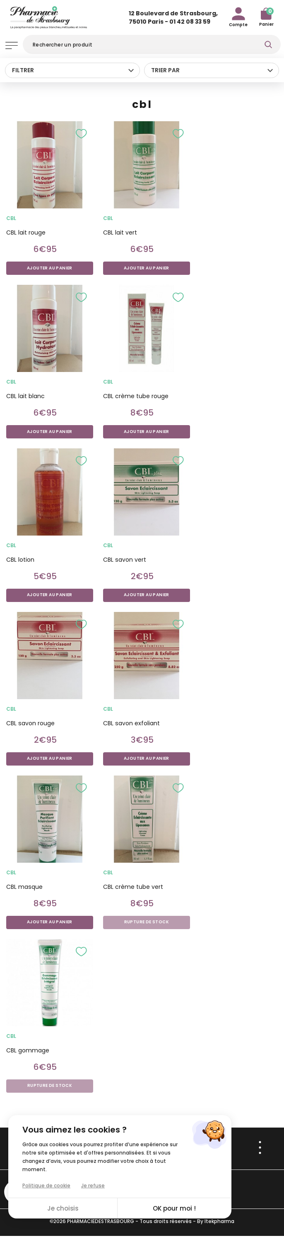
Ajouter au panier (49, 268)
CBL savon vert (124, 559)
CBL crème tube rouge (135, 396)
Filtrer (23, 70)
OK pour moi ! (174, 1208)
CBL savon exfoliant (131, 723)
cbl (11, 218)
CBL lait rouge (26, 232)
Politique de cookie (46, 1185)
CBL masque (24, 887)
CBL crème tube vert (133, 887)
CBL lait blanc (25, 396)
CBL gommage (27, 1050)
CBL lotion (20, 559)
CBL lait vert (120, 232)
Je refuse (93, 1185)
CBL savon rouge (30, 723)
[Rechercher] (152, 44)
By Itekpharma (215, 1221)
